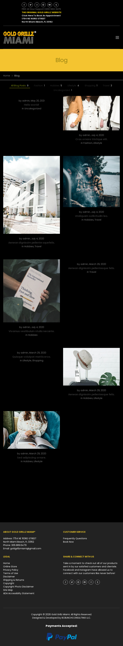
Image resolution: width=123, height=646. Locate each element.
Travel (107, 85)
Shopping (91, 85)
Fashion (39, 85)
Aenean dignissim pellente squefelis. (31, 242)
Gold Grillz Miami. (61, 614)
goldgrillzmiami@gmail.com (25, 548)
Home (6, 75)
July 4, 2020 (97, 135)
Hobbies (56, 85)
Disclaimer (9, 576)
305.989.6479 (19, 545)
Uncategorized (63, 90)
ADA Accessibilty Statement (18, 593)
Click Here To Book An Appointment (41, 15)
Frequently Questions (75, 538)
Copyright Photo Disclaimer (18, 586)
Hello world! (31, 105)
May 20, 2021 (38, 100)
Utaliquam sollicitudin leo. (91, 216)
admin (26, 100)
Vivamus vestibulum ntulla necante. (31, 331)
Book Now (68, 541)
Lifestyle (73, 85)
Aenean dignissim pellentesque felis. (91, 268)
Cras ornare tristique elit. (91, 139)
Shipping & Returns (13, 580)
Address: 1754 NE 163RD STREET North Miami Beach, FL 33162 (19, 540)
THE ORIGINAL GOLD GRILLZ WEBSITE (41, 12)
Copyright (8, 583)
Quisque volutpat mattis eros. (31, 357)
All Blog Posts (19, 85)
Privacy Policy (10, 569)
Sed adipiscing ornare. (31, 457)
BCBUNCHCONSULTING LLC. (76, 617)
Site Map (8, 590)
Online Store (10, 566)
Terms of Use (10, 573)
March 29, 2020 (97, 264)
